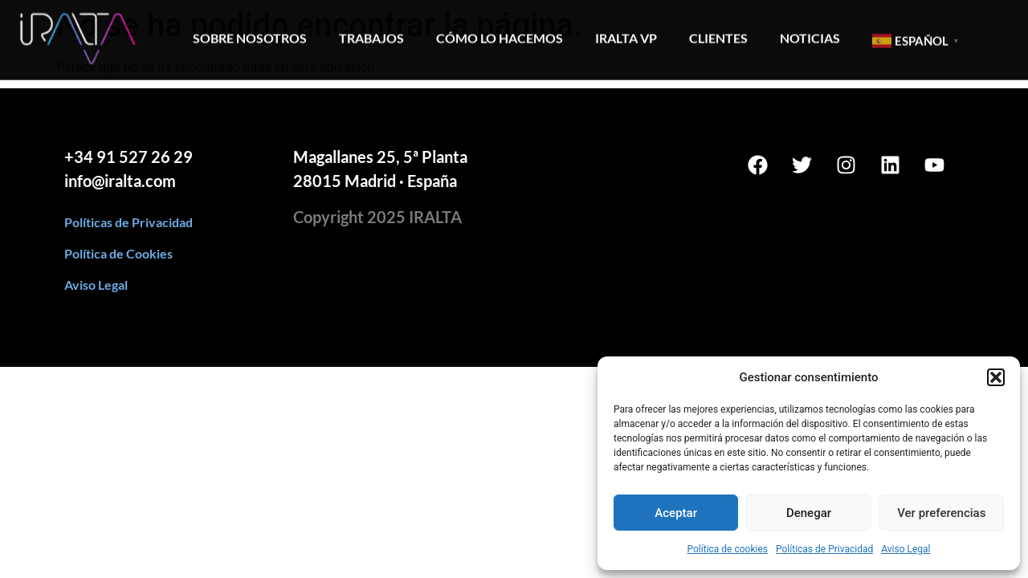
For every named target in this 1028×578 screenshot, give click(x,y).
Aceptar (676, 513)
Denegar (808, 513)
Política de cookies (727, 549)
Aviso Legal (905, 549)
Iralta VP (626, 34)
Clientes (718, 34)
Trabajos (371, 34)
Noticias (810, 34)
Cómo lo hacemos (499, 34)
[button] (996, 377)
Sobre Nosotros (250, 34)
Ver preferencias (941, 513)
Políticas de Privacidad (824, 549)
